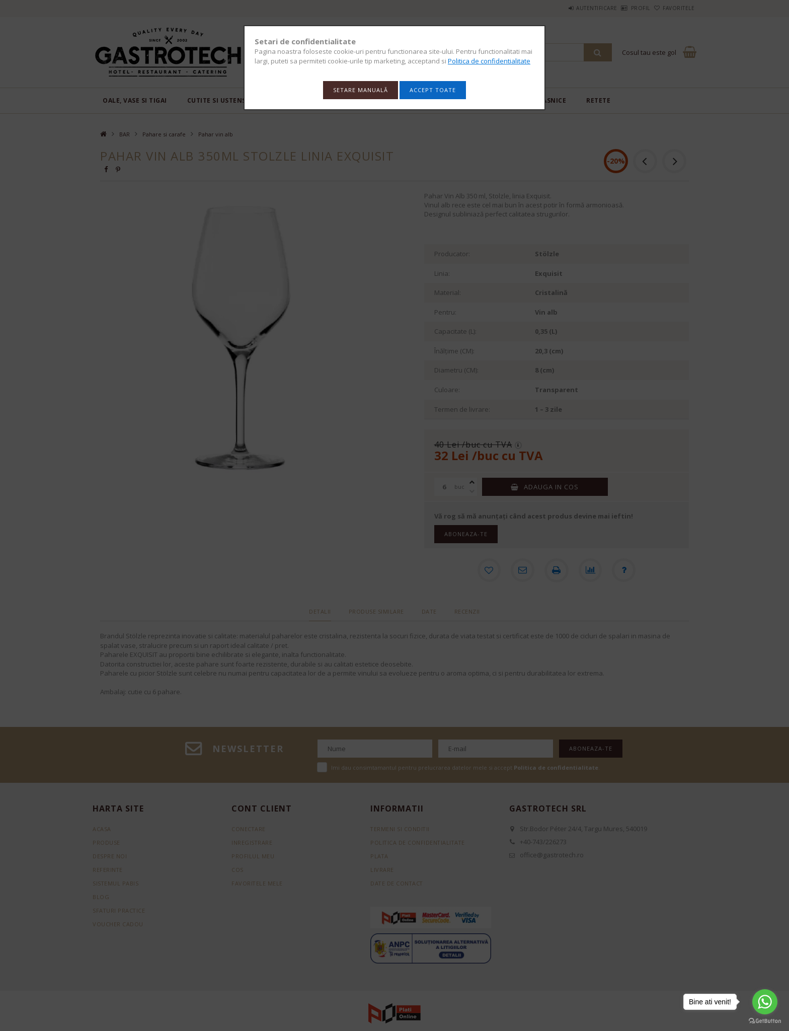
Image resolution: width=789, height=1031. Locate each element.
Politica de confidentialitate (489, 60)
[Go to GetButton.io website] (765, 1021)
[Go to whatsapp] (764, 1001)
